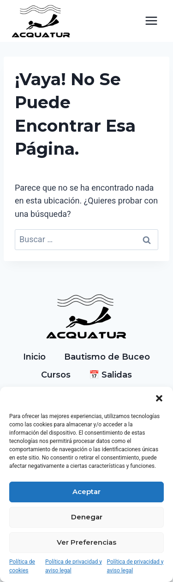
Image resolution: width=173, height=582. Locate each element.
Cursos (56, 375)
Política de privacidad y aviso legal (73, 566)
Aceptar (86, 491)
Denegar (86, 516)
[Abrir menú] (151, 21)
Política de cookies (22, 566)
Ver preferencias (86, 542)
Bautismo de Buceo (107, 357)
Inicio (34, 357)
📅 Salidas (110, 375)
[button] (159, 398)
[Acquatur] (41, 21)
